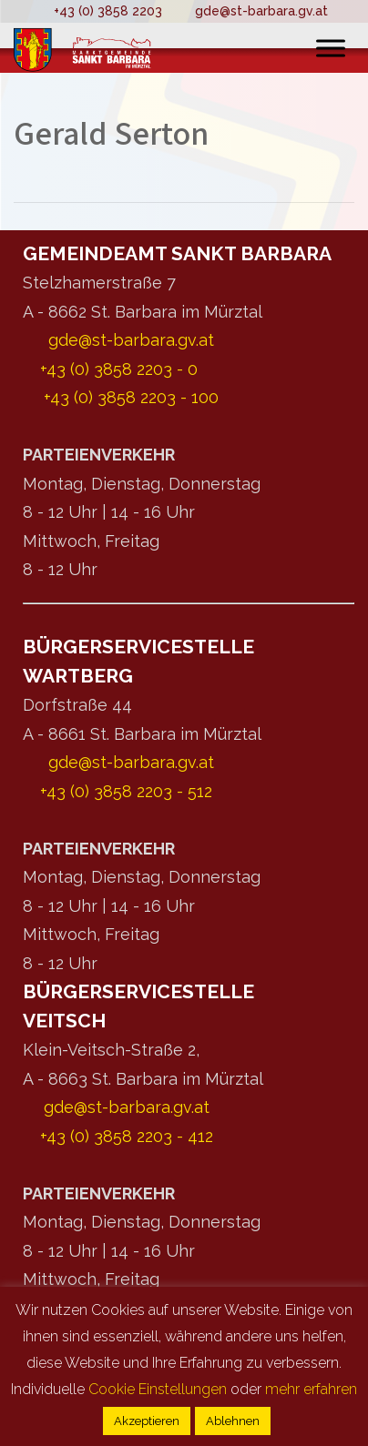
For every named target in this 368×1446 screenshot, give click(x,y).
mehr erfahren (311, 1389)
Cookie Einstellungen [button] (157, 1389)
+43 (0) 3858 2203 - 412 (126, 1136)
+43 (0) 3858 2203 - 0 (119, 369)
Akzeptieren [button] (146, 1421)
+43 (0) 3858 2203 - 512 (126, 791)
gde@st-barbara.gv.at (261, 11)
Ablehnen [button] (233, 1421)
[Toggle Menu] (330, 47)
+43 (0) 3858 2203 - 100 (131, 397)
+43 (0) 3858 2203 (108, 11)
